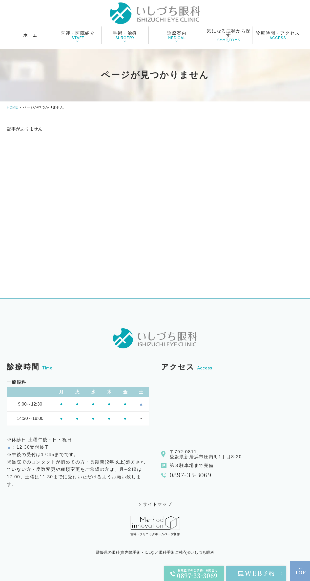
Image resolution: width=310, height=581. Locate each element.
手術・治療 (125, 35)
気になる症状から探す (229, 35)
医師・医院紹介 (78, 35)
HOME (12, 107)
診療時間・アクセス (278, 35)
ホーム (30, 35)
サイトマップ (157, 504)
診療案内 (176, 35)
